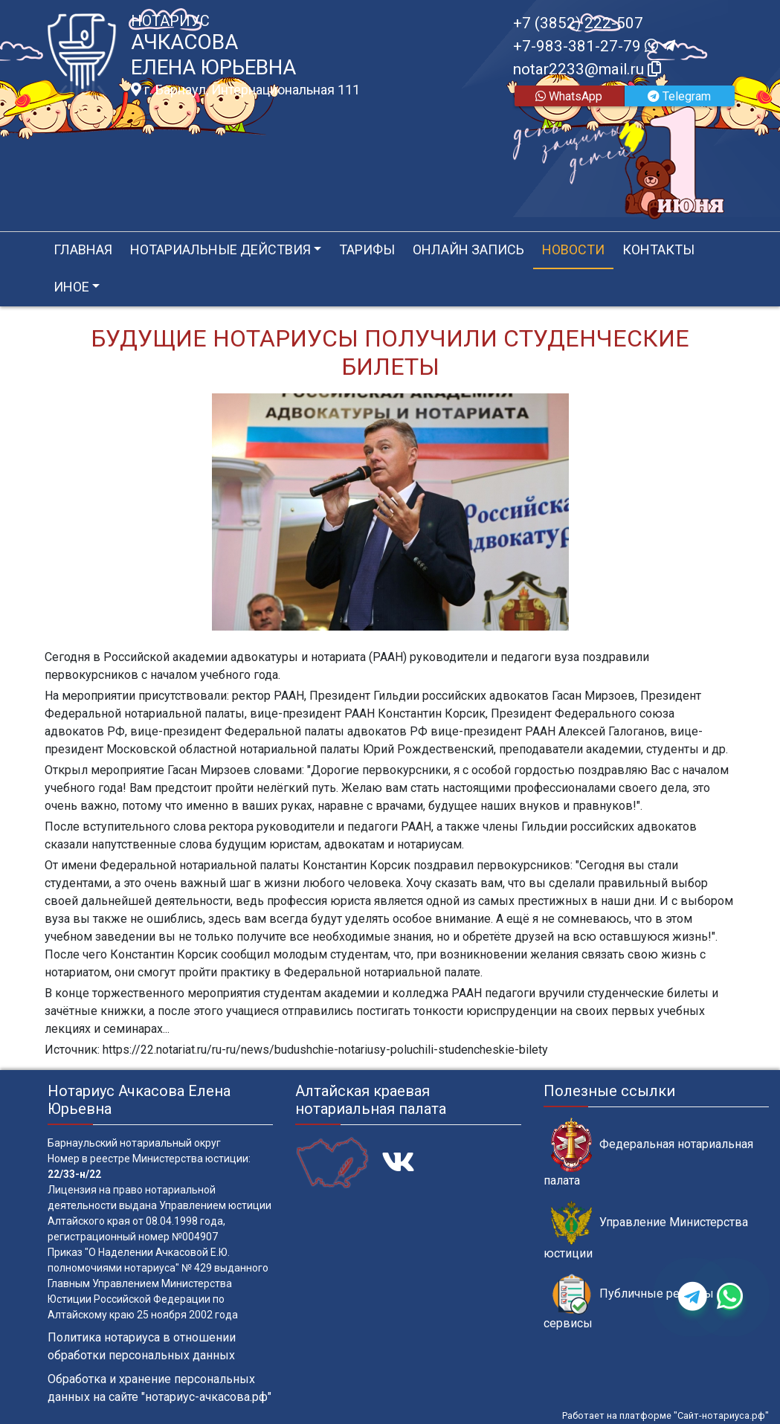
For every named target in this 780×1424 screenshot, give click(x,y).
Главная (83, 249)
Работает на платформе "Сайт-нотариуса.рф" (665, 1415)
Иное (71, 286)
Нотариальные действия (220, 249)
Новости (573, 249)
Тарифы (367, 249)
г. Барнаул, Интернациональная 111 (245, 90)
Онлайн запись (468, 249)
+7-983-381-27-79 (594, 46)
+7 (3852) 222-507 (578, 23)
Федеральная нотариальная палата (648, 1153)
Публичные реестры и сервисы (633, 1302)
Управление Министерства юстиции (646, 1230)
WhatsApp (568, 96)
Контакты (658, 249)
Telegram (679, 96)
